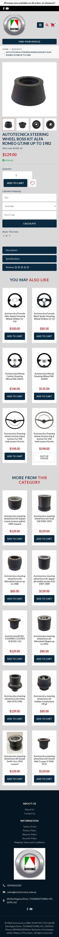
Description (11, 250)
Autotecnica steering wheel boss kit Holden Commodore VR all (44, 700)
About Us (29, 809)
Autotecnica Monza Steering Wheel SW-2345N (44, 376)
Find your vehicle (29, 41)
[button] (32, 183)
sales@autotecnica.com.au (21, 892)
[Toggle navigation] (40, 25)
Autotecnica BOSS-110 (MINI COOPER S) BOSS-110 (15, 639)
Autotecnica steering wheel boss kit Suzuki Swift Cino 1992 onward (14, 760)
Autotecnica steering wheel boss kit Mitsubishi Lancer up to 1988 (14, 580)
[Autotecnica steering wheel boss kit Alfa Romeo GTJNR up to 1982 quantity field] (17, 175)
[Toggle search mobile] (46, 25)
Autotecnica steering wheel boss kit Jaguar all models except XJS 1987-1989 (44, 580)
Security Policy (29, 838)
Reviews (17, 267)
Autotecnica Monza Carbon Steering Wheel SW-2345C (14, 376)
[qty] (29, 197)
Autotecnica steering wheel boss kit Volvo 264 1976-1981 (14, 699)
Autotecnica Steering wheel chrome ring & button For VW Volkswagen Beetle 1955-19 (14, 438)
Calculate (29, 223)
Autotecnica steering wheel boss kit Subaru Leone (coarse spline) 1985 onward (14, 520)
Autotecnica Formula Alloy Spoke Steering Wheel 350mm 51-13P (15, 317)
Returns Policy (29, 834)
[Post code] (29, 215)
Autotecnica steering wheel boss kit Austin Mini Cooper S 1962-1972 (44, 760)
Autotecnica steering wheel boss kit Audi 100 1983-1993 (44, 519)
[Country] (29, 206)
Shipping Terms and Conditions (29, 842)
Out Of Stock (44, 457)
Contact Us (29, 813)
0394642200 (14, 885)
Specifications (13, 258)
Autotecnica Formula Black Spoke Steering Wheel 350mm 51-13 (44, 316)
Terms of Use (29, 826)
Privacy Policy (29, 830)
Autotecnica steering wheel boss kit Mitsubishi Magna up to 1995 (44, 640)
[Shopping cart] (52, 25)
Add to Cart (15, 182)
